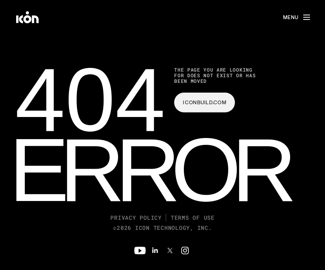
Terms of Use (193, 217)
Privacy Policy (136, 217)
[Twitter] (170, 250)
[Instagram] (185, 250)
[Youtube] (140, 250)
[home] (27, 17)
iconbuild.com (204, 102)
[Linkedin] (155, 250)
